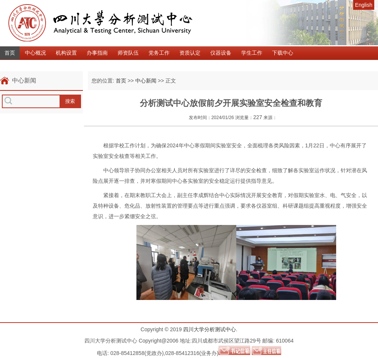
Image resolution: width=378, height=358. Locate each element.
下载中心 (282, 53)
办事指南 (97, 53)
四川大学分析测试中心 (209, 329)
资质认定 (189, 53)
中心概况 (35, 53)
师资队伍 (128, 53)
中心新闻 (145, 81)
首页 (10, 53)
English (363, 5)
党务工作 (159, 53)
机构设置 (66, 53)
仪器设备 (220, 53)
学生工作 (251, 53)
